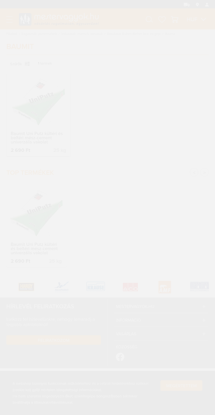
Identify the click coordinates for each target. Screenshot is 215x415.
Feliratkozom (53, 340)
